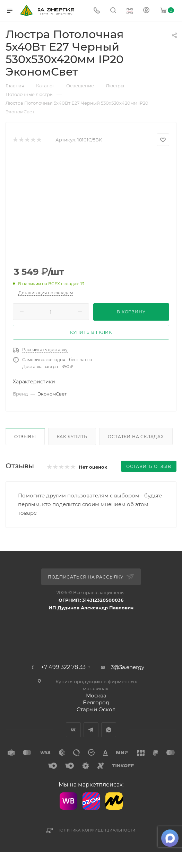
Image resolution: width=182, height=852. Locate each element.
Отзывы (25, 436)
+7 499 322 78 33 (63, 667)
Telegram (91, 729)
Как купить (72, 436)
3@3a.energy (127, 667)
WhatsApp (108, 729)
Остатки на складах (136, 436)
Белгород (96, 702)
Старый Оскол (96, 709)
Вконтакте (73, 729)
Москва (96, 695)
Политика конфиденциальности (97, 830)
